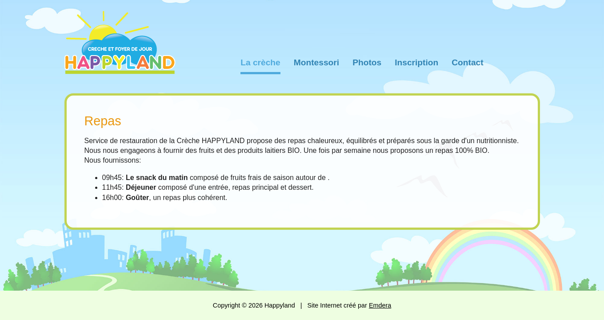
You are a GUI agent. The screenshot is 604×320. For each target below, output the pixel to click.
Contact (467, 62)
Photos (366, 62)
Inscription (416, 62)
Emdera (380, 305)
